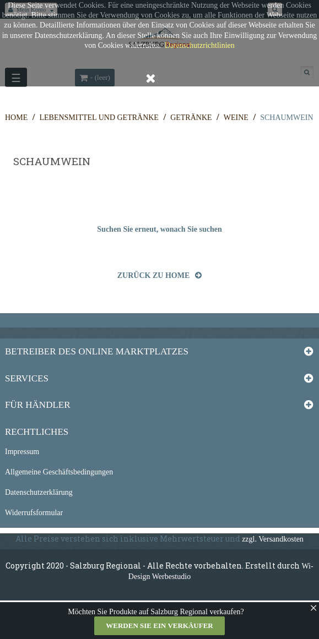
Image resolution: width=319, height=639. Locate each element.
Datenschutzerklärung (39, 492)
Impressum (22, 451)
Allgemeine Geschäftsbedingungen (59, 472)
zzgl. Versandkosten (273, 539)
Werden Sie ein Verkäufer (159, 625)
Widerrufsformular (34, 513)
